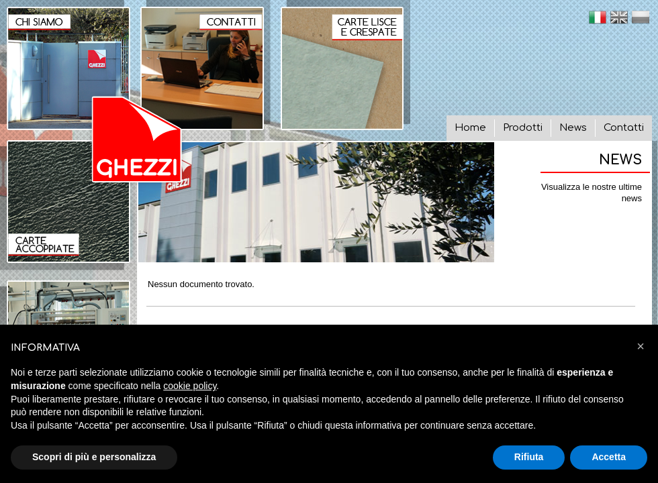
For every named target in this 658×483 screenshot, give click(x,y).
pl (640, 17)
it (597, 17)
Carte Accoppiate (65, 205)
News (573, 127)
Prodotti (523, 127)
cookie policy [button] (189, 385)
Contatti (624, 127)
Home (470, 127)
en (619, 17)
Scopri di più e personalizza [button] (94, 456)
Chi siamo (65, 65)
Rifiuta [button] (529, 456)
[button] (640, 346)
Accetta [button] (609, 456)
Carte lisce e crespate (346, 65)
